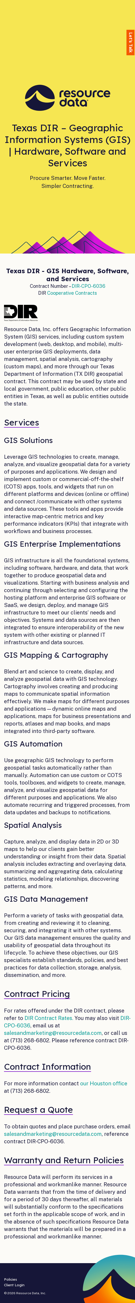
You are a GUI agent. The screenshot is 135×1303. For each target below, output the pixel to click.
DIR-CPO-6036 (88, 286)
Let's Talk (130, 42)
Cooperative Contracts (72, 293)
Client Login (14, 1285)
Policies (10, 1279)
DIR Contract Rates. (48, 1018)
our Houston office (103, 1083)
